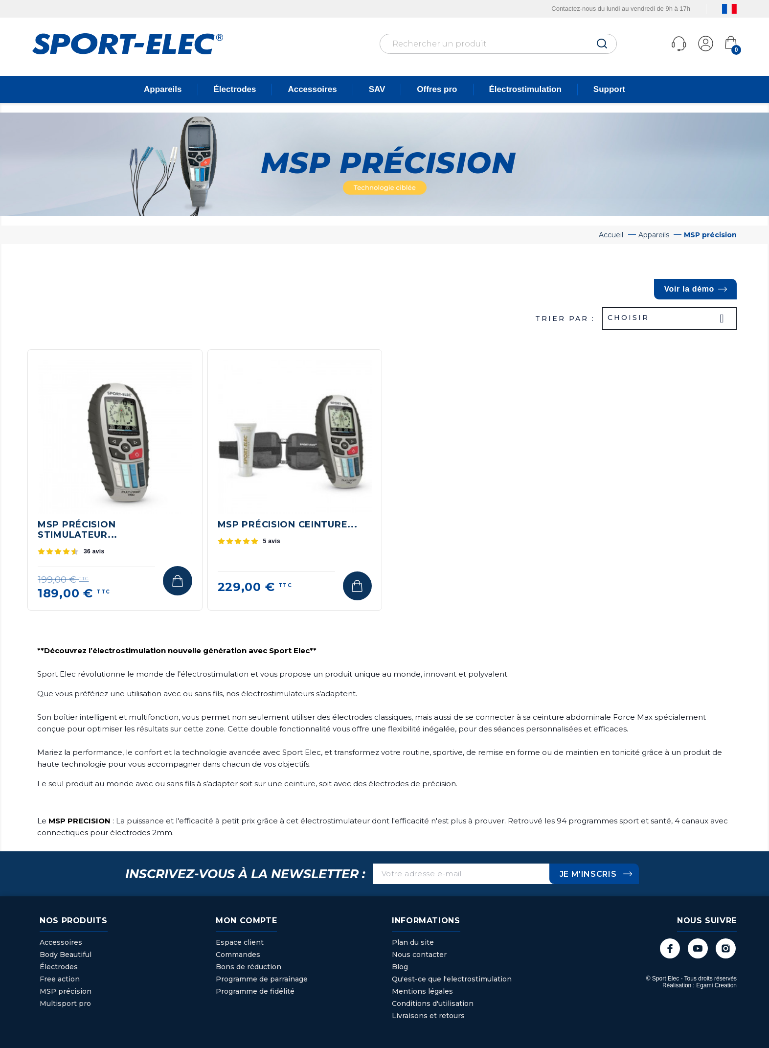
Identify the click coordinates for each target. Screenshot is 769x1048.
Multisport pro (65, 1003)
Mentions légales (422, 991)
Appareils (162, 89)
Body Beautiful (65, 954)
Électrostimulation (525, 89)
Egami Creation (716, 985)
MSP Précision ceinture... (288, 524)
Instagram (726, 948)
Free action (60, 979)
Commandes (238, 954)
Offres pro (437, 89)
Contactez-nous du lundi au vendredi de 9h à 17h (620, 8)
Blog (400, 966)
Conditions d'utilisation (433, 1003)
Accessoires (312, 89)
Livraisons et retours (428, 1015)
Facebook (670, 948)
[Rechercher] (498, 44)
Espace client (240, 942)
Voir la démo (689, 289)
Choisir (669, 318)
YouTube (698, 948)
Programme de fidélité (255, 991)
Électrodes (235, 89)
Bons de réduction (248, 966)
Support (609, 89)
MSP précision (65, 991)
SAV (377, 89)
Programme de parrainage (262, 979)
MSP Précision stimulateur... (77, 529)
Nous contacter (419, 954)
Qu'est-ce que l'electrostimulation (452, 979)
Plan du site (413, 942)
